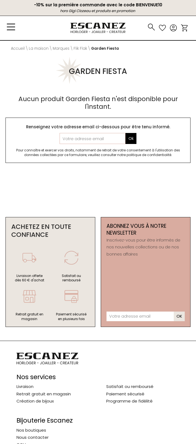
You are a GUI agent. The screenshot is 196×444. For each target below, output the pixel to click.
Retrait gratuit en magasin (43, 394)
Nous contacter (32, 437)
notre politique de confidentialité (144, 154)
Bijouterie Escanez (44, 420)
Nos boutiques (31, 430)
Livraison (24, 386)
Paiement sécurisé (125, 394)
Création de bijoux (35, 401)
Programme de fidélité (129, 401)
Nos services (36, 377)
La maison (39, 48)
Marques (61, 48)
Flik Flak (80, 48)
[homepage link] (98, 28)
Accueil (18, 48)
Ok (131, 138)
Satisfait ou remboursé (129, 386)
